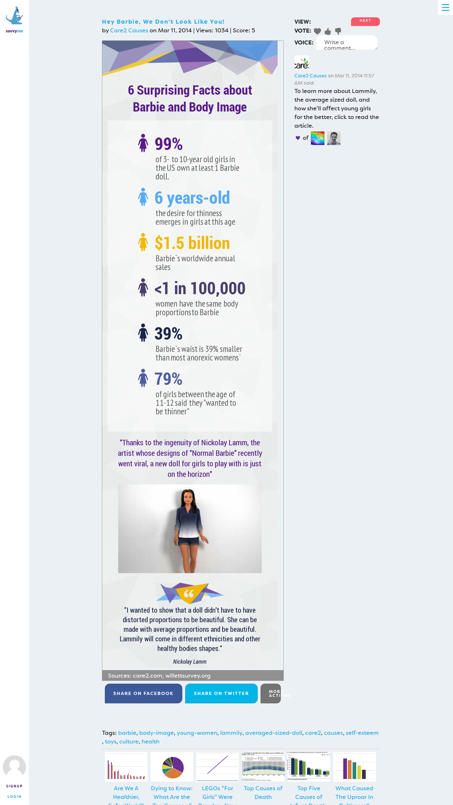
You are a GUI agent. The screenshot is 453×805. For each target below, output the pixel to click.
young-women (197, 733)
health (150, 741)
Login (15, 796)
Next (365, 20)
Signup (14, 786)
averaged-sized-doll (273, 733)
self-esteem (362, 733)
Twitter (221, 693)
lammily (231, 733)
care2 (313, 733)
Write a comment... (347, 42)
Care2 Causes (129, 30)
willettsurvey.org (188, 675)
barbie (127, 733)
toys (110, 741)
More (275, 693)
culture (129, 741)
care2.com (147, 675)
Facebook (143, 693)
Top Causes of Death (263, 792)
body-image (156, 733)
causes (333, 733)
